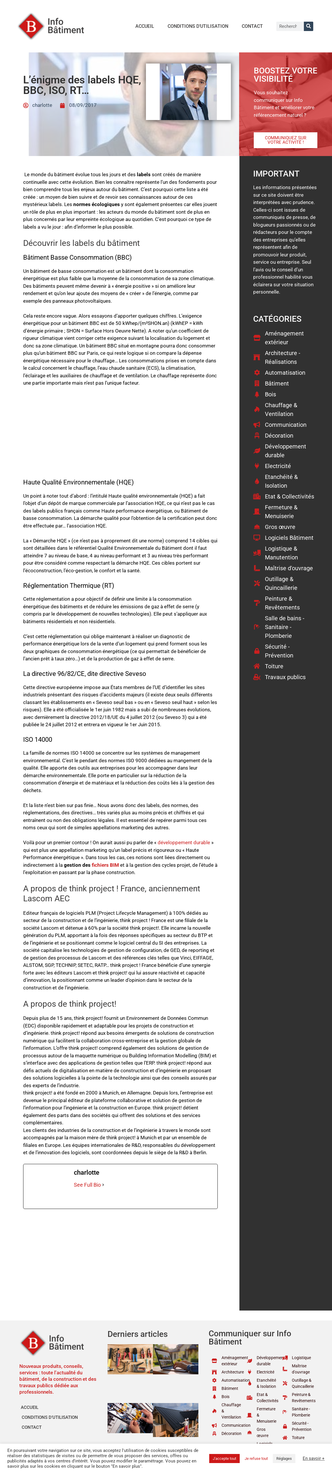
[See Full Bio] (103, 1185)
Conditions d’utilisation (198, 26)
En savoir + (314, 1458)
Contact (252, 26)
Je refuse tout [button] (256, 1458)
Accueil (144, 26)
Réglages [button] (284, 1458)
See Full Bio (87, 1185)
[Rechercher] (308, 26)
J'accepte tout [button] (224, 1458)
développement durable (184, 842)
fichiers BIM (105, 865)
